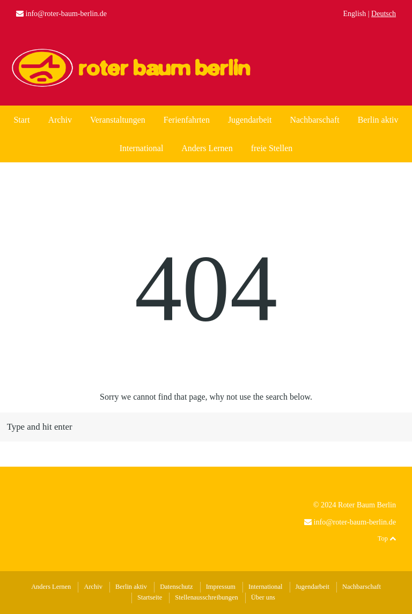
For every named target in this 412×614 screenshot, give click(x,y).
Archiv (60, 119)
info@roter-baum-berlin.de (66, 14)
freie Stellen (272, 148)
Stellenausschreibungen (206, 597)
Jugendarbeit (250, 119)
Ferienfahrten (187, 119)
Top (387, 538)
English (354, 14)
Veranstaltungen (117, 119)
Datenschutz (176, 586)
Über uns (263, 597)
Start (21, 119)
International (142, 148)
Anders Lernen (206, 148)
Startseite (149, 597)
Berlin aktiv (378, 119)
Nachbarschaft (314, 119)
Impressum (221, 586)
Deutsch (383, 14)
